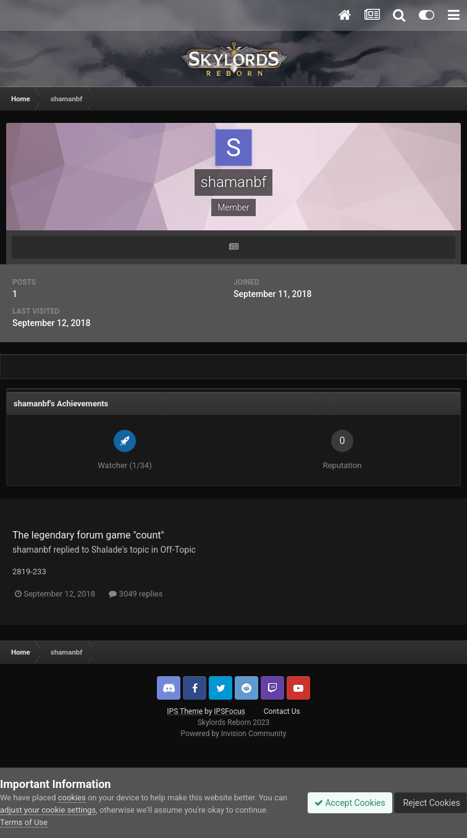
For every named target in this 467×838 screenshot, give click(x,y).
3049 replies (135, 593)
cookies (72, 797)
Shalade (106, 550)
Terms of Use (24, 822)
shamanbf (31, 550)
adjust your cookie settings (48, 810)
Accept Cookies (349, 803)
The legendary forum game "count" (88, 535)
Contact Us (282, 711)
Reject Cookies (430, 803)
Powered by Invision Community (234, 733)
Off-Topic (178, 550)
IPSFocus (229, 711)
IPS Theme (185, 711)
